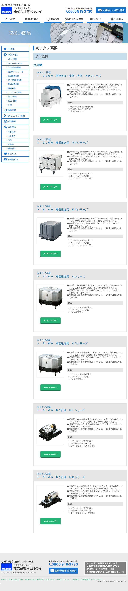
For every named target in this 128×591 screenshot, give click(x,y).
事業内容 (40, 580)
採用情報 (85, 580)
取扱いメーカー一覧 (27, 580)
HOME (3, 580)
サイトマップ (95, 580)
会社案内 (75, 580)
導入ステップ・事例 (53, 580)
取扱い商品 (13, 580)
